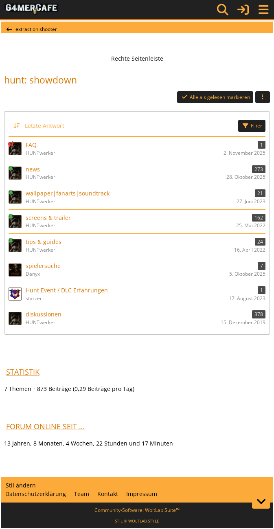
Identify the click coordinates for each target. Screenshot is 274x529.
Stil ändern (21, 485)
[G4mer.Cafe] (31, 9)
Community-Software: (137, 510)
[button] (262, 97)
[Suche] (223, 10)
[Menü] (263, 10)
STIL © (137, 521)
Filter (251, 125)
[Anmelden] (243, 9)
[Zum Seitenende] (261, 501)
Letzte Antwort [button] (44, 126)
